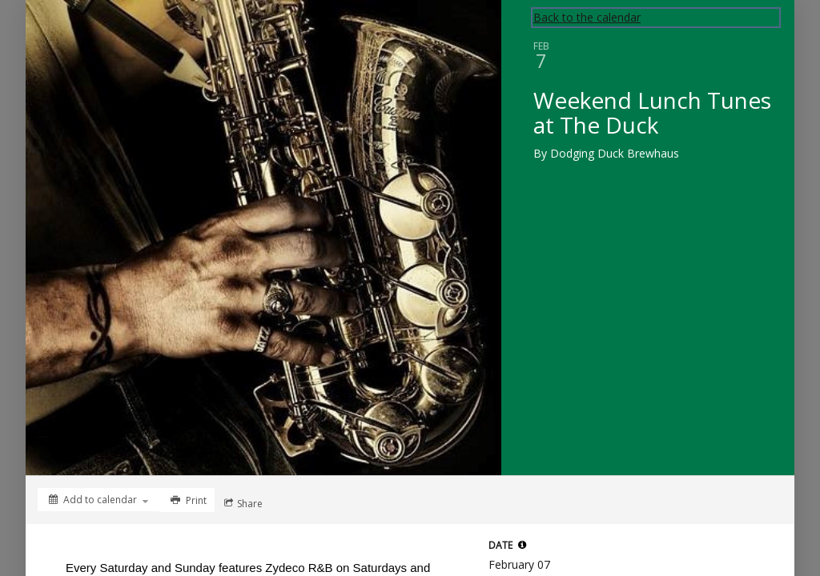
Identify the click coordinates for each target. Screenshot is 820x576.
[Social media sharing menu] (242, 503)
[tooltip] (522, 545)
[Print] (187, 500)
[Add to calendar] (98, 499)
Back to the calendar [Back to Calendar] (587, 17)
